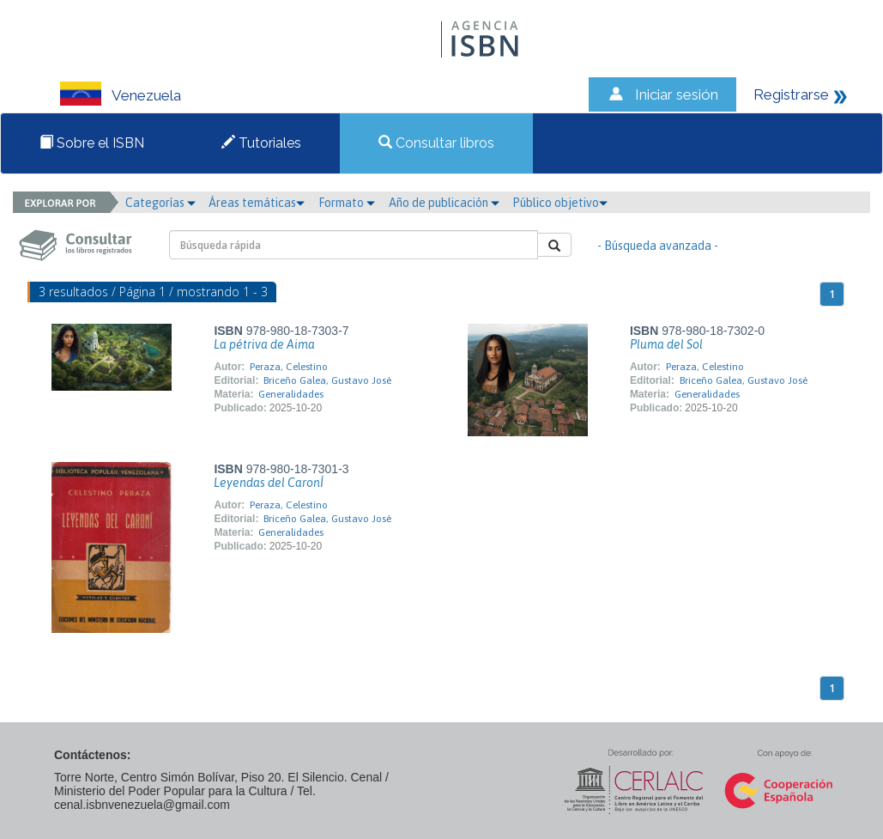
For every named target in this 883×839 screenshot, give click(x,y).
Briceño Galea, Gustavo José (327, 380)
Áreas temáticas (257, 203)
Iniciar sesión (676, 94)
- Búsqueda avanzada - (657, 245)
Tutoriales (261, 143)
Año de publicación (444, 203)
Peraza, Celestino (289, 367)
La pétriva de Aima (264, 344)
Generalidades (291, 394)
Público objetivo (560, 203)
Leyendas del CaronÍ (269, 482)
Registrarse (791, 94)
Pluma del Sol (666, 344)
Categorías (160, 203)
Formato (346, 203)
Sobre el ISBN (91, 143)
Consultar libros (436, 143)
